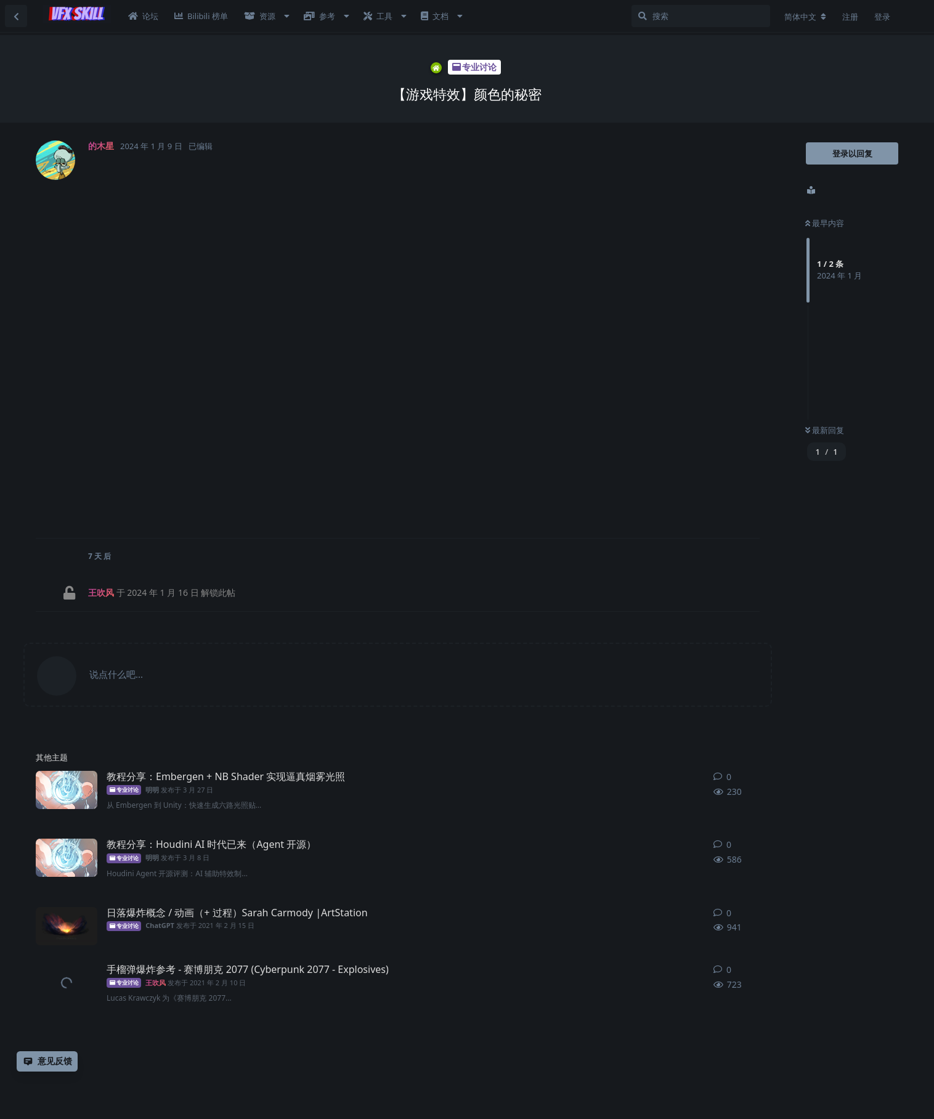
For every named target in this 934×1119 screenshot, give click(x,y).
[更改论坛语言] (805, 17)
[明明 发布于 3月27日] (66, 790)
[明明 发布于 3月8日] (66, 858)
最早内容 (824, 223)
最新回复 (824, 430)
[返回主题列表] (16, 16)
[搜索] (700, 16)
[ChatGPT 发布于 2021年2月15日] (66, 926)
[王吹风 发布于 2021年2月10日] (66, 983)
